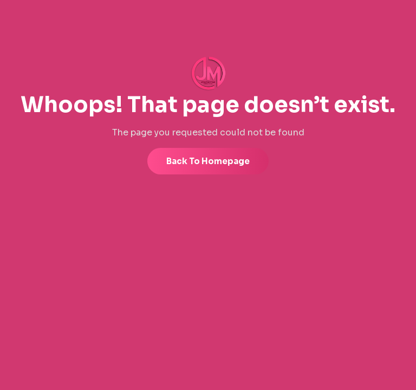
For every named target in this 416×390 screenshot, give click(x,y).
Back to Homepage (208, 161)
